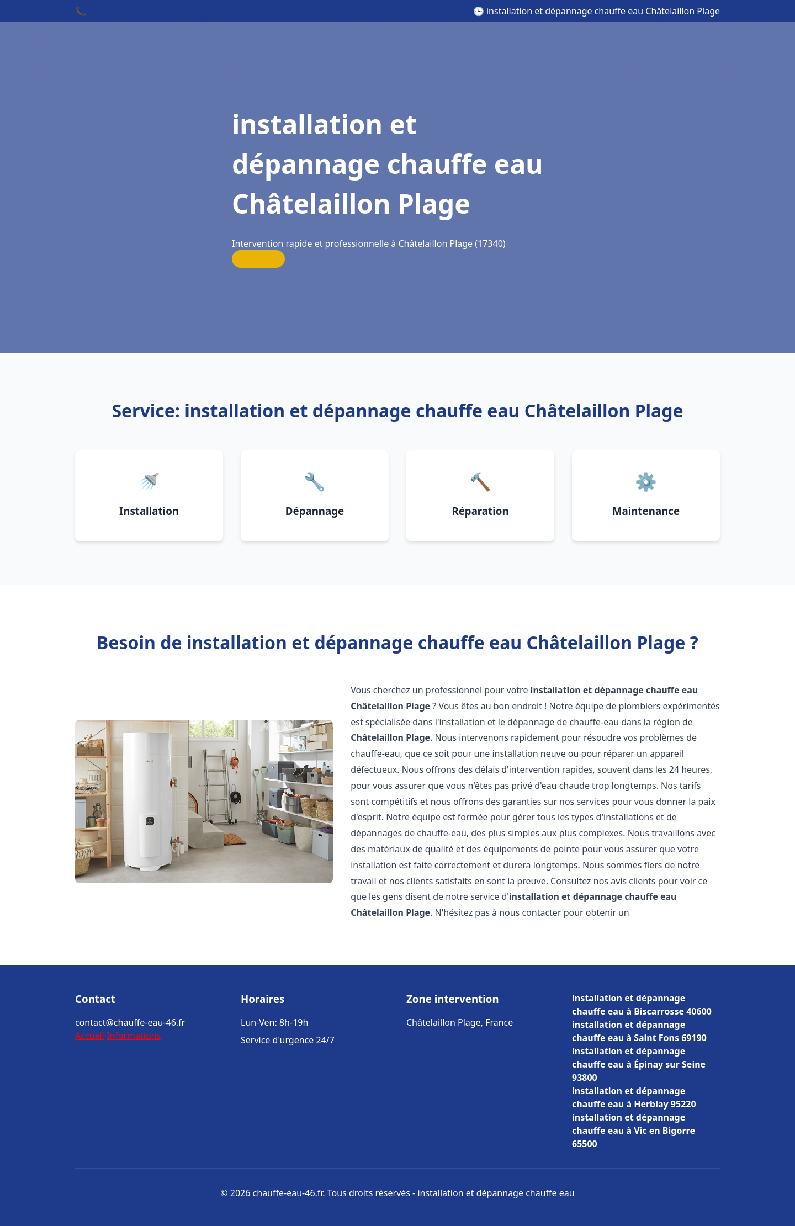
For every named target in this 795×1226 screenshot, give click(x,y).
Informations (134, 1035)
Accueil (89, 1035)
